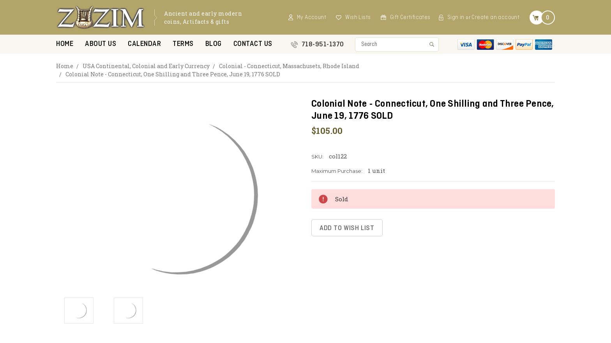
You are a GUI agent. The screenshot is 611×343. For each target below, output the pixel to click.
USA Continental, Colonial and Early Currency (146, 66)
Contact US (252, 44)
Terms (183, 44)
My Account (311, 17)
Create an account (495, 17)
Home (64, 44)
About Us (100, 44)
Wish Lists (358, 17)
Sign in (455, 17)
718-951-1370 (323, 44)
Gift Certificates (410, 17)
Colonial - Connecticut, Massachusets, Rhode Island (289, 66)
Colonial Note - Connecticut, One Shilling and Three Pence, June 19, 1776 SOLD (172, 74)
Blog (213, 44)
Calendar (144, 44)
